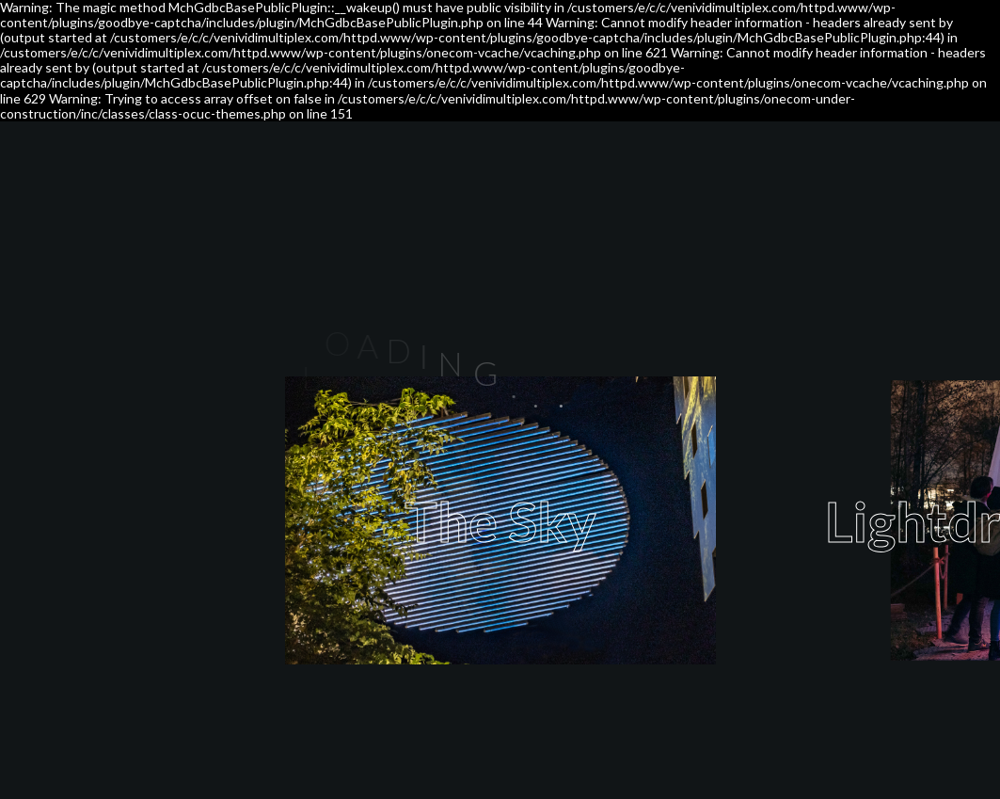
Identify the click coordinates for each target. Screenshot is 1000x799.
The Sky (500, 520)
